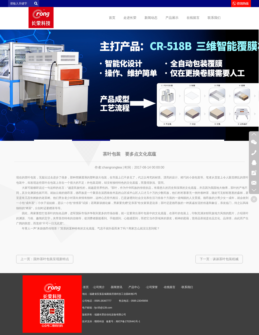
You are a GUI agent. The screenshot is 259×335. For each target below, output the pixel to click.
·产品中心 (182, 287)
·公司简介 (147, 287)
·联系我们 (235, 287)
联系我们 (214, 17)
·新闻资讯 (167, 287)
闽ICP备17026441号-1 (177, 321)
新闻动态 (150, 17)
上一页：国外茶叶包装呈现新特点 (44, 259)
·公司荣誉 (200, 287)
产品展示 (172, 17)
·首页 (134, 287)
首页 (112, 17)
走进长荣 (129, 17)
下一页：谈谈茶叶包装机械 (219, 259)
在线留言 (193, 17)
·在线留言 (218, 287)
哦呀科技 (148, 321)
